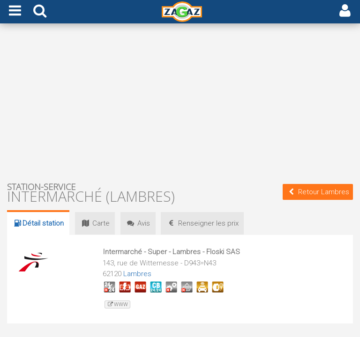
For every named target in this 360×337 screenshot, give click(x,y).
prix (205, 223)
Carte (95, 223)
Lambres (137, 274)
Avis (139, 223)
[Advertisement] (180, 102)
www (117, 304)
